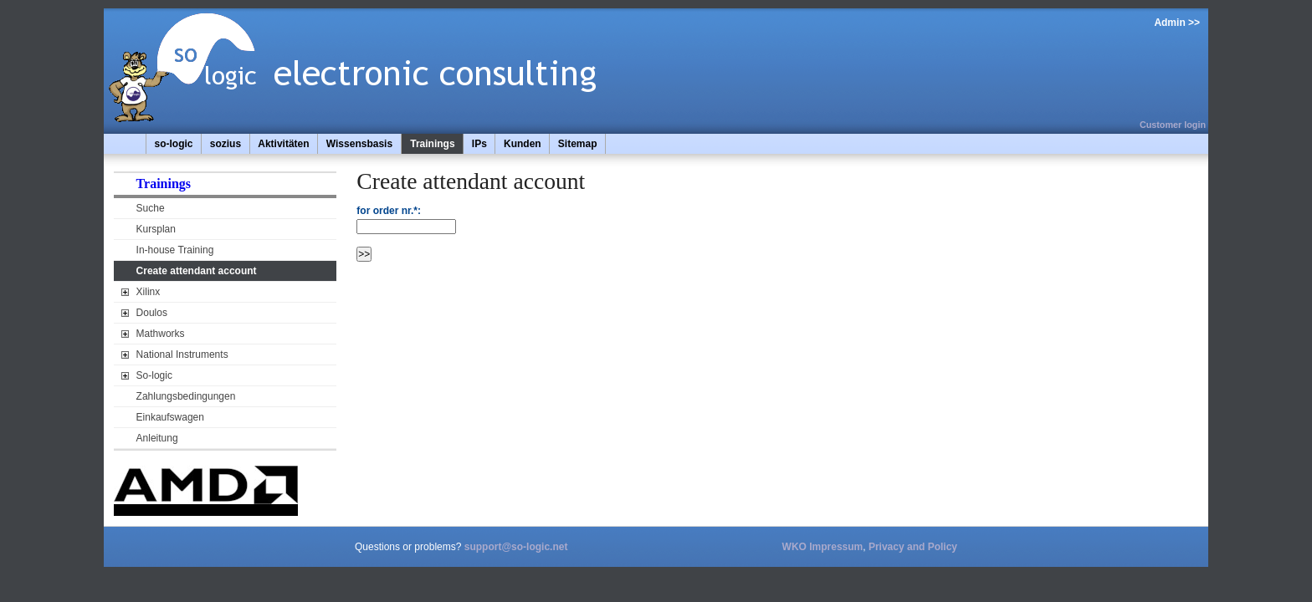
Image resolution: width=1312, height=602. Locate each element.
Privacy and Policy (913, 547)
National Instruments (182, 354)
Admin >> (1177, 22)
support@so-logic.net (516, 547)
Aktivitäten (283, 144)
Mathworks (160, 333)
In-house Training (175, 250)
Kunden (522, 144)
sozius (225, 144)
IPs (479, 144)
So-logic (154, 375)
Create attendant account (196, 271)
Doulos (151, 313)
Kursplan (156, 229)
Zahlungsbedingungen (186, 396)
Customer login (1173, 125)
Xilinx (148, 292)
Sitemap (577, 144)
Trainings (432, 144)
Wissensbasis (359, 144)
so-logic (174, 144)
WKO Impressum (823, 547)
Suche (150, 208)
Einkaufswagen (170, 417)
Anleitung (157, 438)
